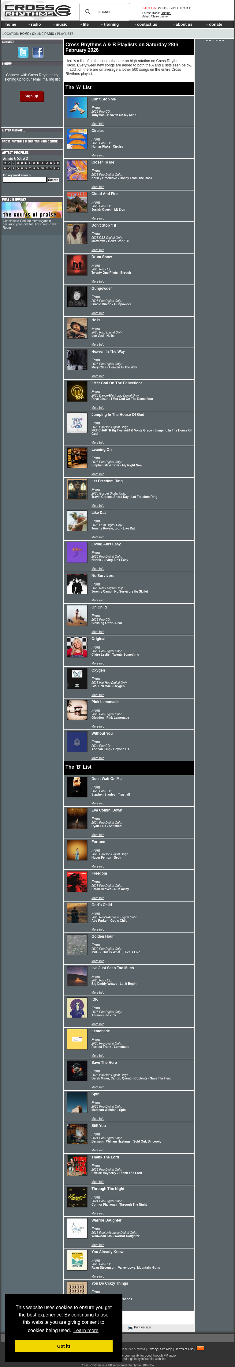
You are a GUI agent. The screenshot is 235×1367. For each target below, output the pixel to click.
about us (182, 24)
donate (214, 24)
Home (24, 34)
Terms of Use (184, 1349)
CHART (184, 8)
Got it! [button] (63, 1346)
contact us (145, 24)
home (9, 24)
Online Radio (43, 34)
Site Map (166, 1349)
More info (97, 124)
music (59, 24)
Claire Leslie (159, 16)
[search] (104, 12)
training (109, 24)
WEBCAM (166, 8)
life (84, 24)
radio (34, 24)
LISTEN (149, 8)
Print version (139, 1327)
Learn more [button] (86, 1330)
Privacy (152, 1349)
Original (166, 13)
